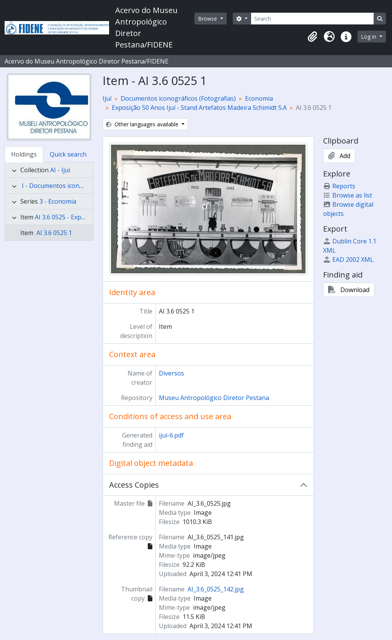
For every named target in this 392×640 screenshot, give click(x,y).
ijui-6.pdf (171, 435)
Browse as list (347, 195)
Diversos (171, 373)
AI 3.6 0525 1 (53, 233)
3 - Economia (57, 201)
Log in (369, 36)
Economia (259, 98)
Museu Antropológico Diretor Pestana (214, 397)
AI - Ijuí (60, 170)
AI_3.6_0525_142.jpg (216, 589)
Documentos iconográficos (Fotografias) (178, 98)
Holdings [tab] (24, 154)
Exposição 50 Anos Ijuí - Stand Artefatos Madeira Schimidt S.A (199, 107)
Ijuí (107, 98)
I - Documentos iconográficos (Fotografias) (83, 185)
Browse (208, 18)
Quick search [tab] (68, 154)
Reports (339, 186)
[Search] (312, 18)
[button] (312, 36)
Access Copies (134, 485)
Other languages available (143, 124)
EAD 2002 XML (348, 259)
